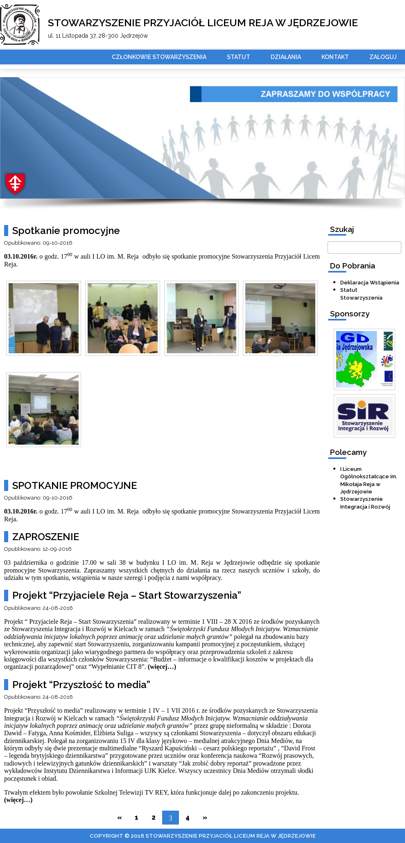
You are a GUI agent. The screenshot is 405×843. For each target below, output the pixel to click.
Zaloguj (383, 57)
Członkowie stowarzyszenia (159, 57)
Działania (286, 57)
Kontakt (335, 57)
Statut (238, 57)
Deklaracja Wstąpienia (369, 282)
